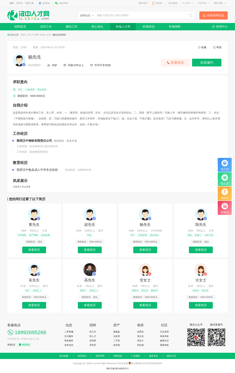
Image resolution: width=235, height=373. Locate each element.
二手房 (116, 340)
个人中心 (186, 3)
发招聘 (92, 340)
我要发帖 (164, 345)
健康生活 (164, 340)
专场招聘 (174, 26)
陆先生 (200, 224)
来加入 (140, 340)
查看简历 (34, 249)
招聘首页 (20, 26)
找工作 (92, 331)
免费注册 (29, 3)
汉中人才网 (32, 34)
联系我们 (82, 356)
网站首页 (143, 3)
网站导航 (218, 3)
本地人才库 (123, 26)
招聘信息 (117, 356)
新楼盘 (116, 331)
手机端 (158, 3)
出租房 (116, 336)
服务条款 (153, 356)
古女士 (200, 280)
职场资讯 (149, 26)
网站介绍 (171, 356)
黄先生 (34, 224)
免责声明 (100, 356)
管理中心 (222, 26)
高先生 (89, 280)
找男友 (140, 331)
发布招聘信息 (215, 15)
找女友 (140, 336)
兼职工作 (71, 26)
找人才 (92, 336)
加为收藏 (63, 356)
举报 (218, 47)
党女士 (145, 280)
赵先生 (89, 224)
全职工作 (46, 26)
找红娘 (140, 345)
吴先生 (34, 280)
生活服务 (68, 336)
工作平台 (202, 3)
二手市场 (68, 331)
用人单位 (97, 26)
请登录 (19, 3)
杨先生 (145, 224)
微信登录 (63, 3)
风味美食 (164, 336)
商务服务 (68, 340)
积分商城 (173, 3)
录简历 (92, 345)
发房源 (116, 345)
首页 (23, 34)
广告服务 (135, 356)
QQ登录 (46, 3)
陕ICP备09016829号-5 (117, 368)
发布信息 (68, 345)
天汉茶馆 (164, 331)
